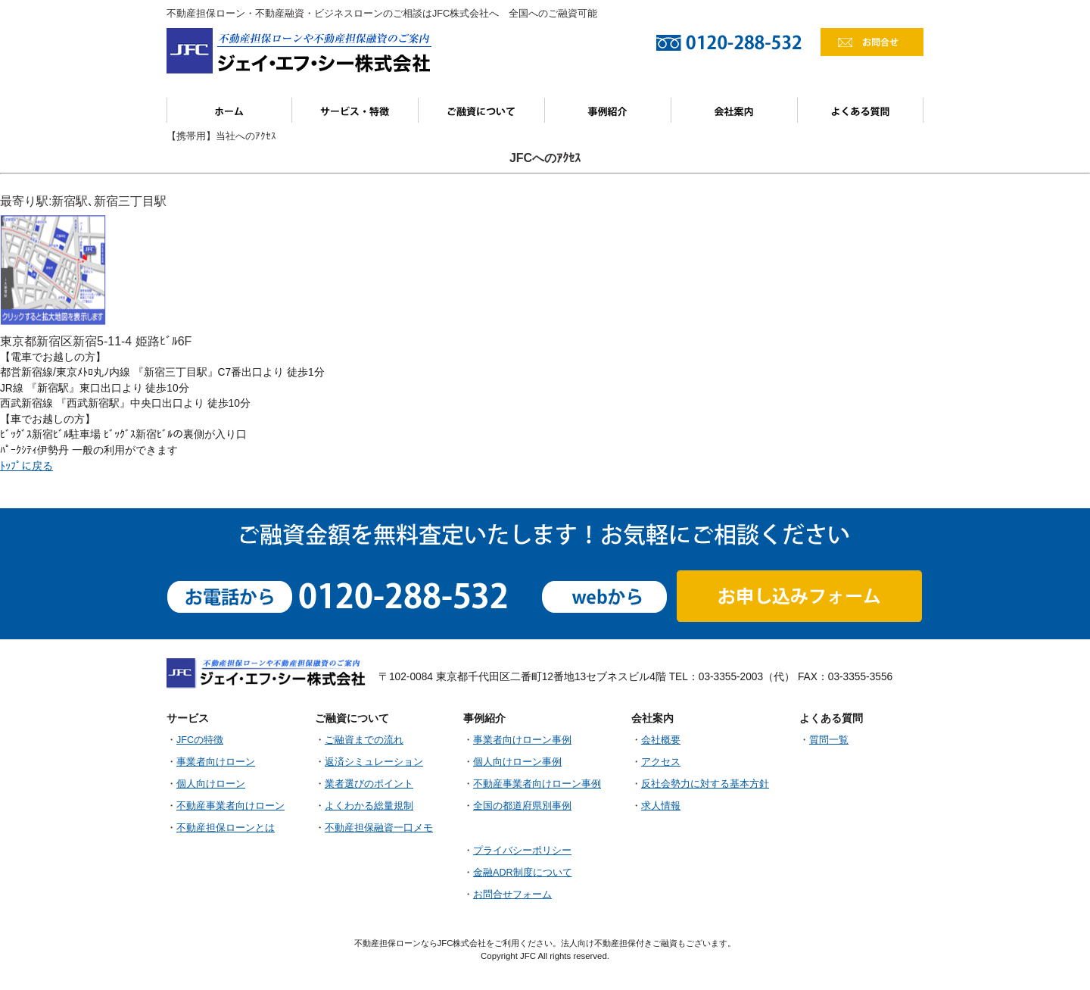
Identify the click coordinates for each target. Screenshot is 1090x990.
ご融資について (482, 110)
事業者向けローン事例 (522, 740)
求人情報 (660, 806)
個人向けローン (210, 784)
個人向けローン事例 (517, 762)
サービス (355, 110)
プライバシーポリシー (522, 850)
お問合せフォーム (512, 894)
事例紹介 (608, 110)
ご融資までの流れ (364, 740)
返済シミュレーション (374, 762)
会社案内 (734, 110)
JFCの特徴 (199, 740)
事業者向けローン (215, 762)
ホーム (229, 110)
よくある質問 (860, 110)
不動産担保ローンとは (225, 828)
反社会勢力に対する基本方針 (705, 784)
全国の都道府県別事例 (522, 806)
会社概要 (660, 740)
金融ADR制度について (522, 872)
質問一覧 (829, 740)
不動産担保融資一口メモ (379, 828)
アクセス (660, 762)
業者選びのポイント (369, 784)
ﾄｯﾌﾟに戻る (26, 466)
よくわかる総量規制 (369, 806)
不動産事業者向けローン (230, 806)
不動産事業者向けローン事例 (537, 784)
